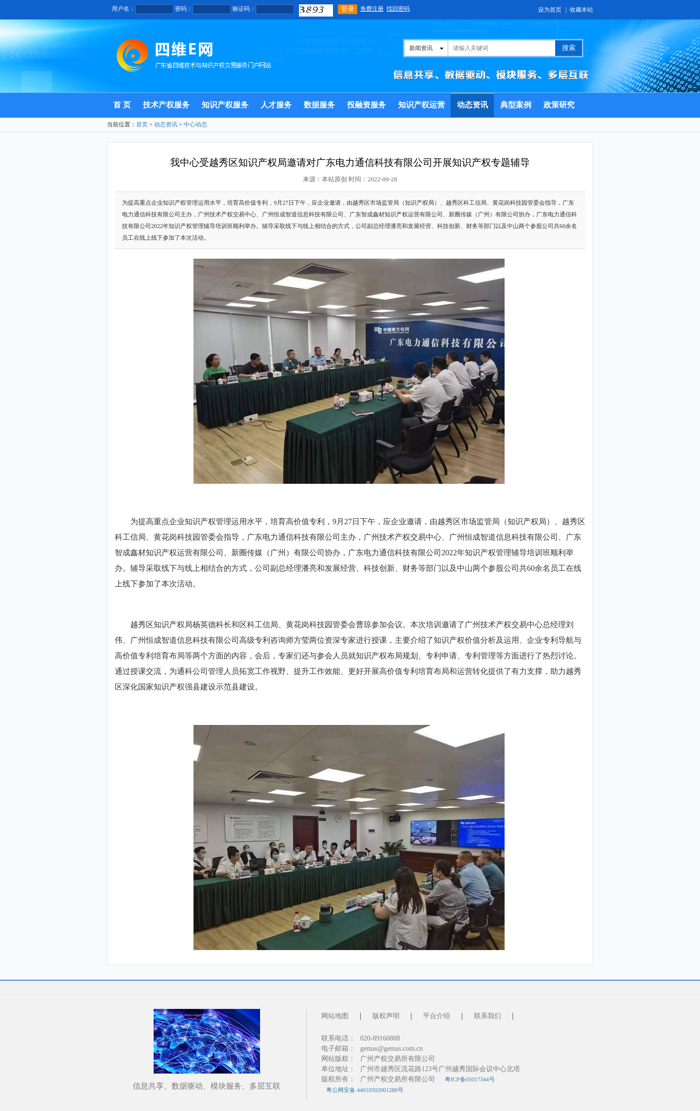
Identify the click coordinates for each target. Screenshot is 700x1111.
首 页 (122, 105)
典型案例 (515, 105)
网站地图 (335, 1016)
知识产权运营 (421, 105)
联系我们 (487, 1016)
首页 (142, 124)
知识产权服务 (225, 105)
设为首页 (549, 9)
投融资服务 (366, 105)
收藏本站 (581, 9)
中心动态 (195, 124)
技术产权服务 (166, 105)
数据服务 (319, 105)
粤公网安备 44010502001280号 (364, 1090)
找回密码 (398, 8)
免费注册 (372, 8)
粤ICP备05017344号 (470, 1079)
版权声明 (386, 1016)
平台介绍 (436, 1016)
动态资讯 (472, 105)
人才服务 (276, 105)
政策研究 (559, 105)
